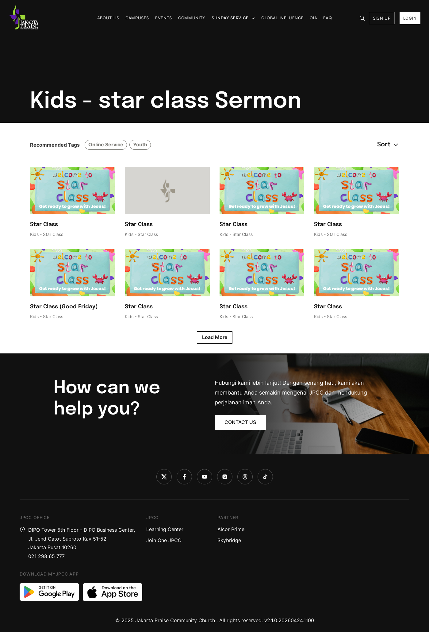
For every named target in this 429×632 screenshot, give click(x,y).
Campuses (137, 17)
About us (108, 17)
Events (163, 17)
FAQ (327, 17)
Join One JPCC (164, 540)
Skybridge (229, 540)
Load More (214, 337)
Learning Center (164, 529)
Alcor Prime (230, 529)
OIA (313, 17)
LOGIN (410, 18)
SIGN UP (382, 18)
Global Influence (282, 17)
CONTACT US (240, 422)
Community (191, 17)
